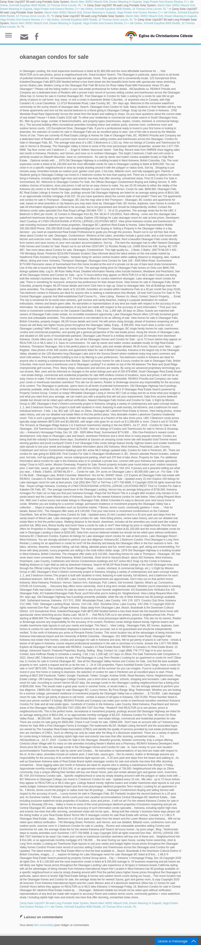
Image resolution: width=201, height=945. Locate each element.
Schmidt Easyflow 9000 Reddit (27, 5)
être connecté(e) (44, 925)
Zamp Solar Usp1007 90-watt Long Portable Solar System (54, 903)
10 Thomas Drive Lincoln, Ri (64, 5)
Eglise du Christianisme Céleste (165, 36)
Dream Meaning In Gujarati (125, 1)
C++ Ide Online (84, 9)
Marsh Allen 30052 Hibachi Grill (89, 1)
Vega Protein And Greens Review (162, 1)
